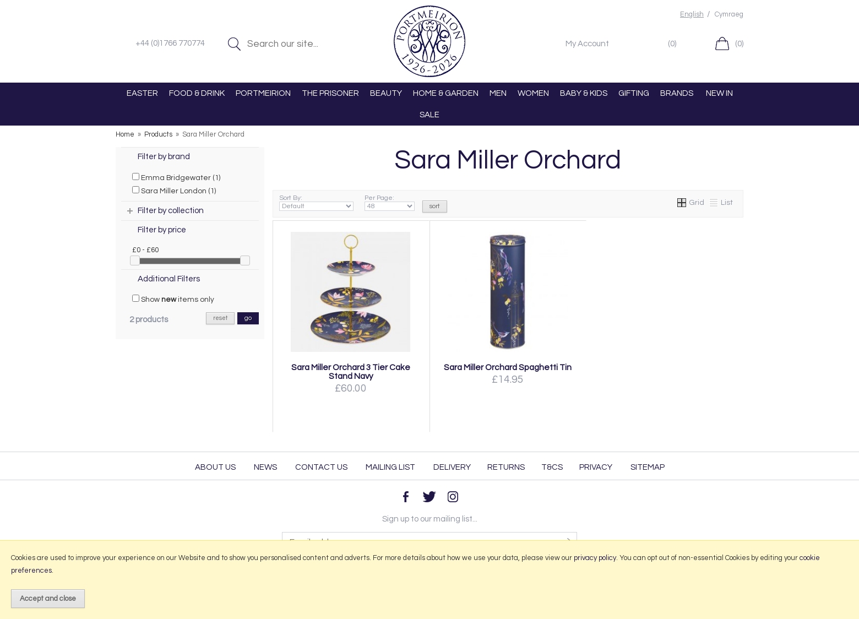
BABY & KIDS (583, 93)
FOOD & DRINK (197, 93)
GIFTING (633, 93)
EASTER (142, 93)
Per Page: (390, 202)
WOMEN (533, 93)
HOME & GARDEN (446, 93)
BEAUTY (386, 93)
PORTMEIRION (263, 93)
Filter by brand (164, 157)
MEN (498, 93)
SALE (429, 115)
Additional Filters (169, 279)
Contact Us (321, 467)
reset (220, 318)
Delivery (452, 467)
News (265, 467)
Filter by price (162, 230)
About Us (215, 467)
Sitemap (647, 467)
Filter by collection (171, 211)
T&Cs (552, 467)
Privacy (595, 467)
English (692, 14)
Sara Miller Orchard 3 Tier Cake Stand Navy (350, 372)
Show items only (173, 299)
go (248, 318)
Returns (506, 467)
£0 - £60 (145, 250)
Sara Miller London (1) (174, 190)
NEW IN (719, 93)
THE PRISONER (330, 93)
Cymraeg (729, 14)
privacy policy (595, 558)
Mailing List (390, 467)
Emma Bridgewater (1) (176, 177)
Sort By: (316, 202)
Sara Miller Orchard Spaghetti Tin (508, 367)
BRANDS (676, 93)
